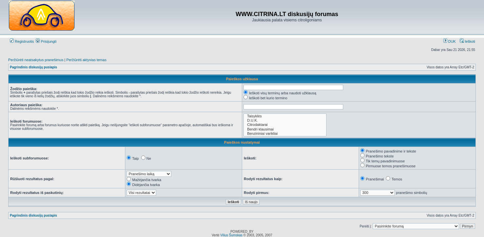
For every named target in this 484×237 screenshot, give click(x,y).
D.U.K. (285, 120)
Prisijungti (46, 41)
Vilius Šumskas (231, 235)
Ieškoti (467, 41)
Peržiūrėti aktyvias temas (86, 60)
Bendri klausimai (285, 129)
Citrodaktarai (285, 125)
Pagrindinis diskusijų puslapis (33, 67)
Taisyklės (285, 116)
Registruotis (22, 41)
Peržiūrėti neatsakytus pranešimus (35, 60)
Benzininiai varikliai (285, 133)
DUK (449, 41)
